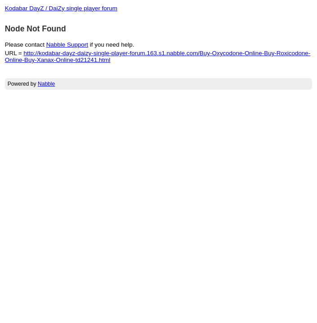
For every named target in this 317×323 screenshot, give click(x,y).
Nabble (46, 84)
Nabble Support (67, 44)
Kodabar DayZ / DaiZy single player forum (61, 8)
